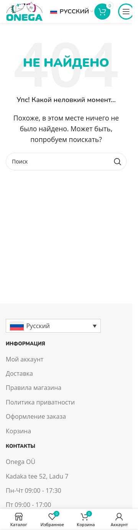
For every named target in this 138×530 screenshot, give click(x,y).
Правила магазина (33, 387)
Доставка (19, 373)
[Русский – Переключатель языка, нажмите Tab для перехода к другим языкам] (53, 326)
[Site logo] (24, 11)
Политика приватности (40, 402)
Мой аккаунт (24, 359)
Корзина (18, 431)
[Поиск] (66, 161)
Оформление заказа (36, 416)
